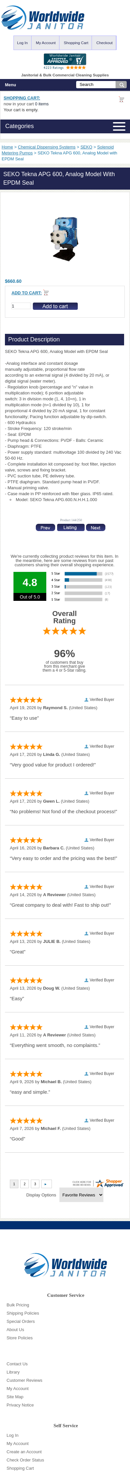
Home (7, 147)
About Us (15, 1329)
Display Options (41, 1194)
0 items (42, 103)
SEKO (86, 147)
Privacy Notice (20, 1405)
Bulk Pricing (18, 1304)
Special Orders (21, 1321)
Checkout (105, 42)
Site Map (15, 1396)
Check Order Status (25, 1460)
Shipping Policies (23, 1313)
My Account (45, 42)
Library (13, 1372)
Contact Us (17, 1363)
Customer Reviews (24, 1380)
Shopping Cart (76, 42)
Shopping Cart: (22, 97)
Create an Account (24, 1451)
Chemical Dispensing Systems (47, 147)
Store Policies (19, 1337)
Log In (22, 42)
